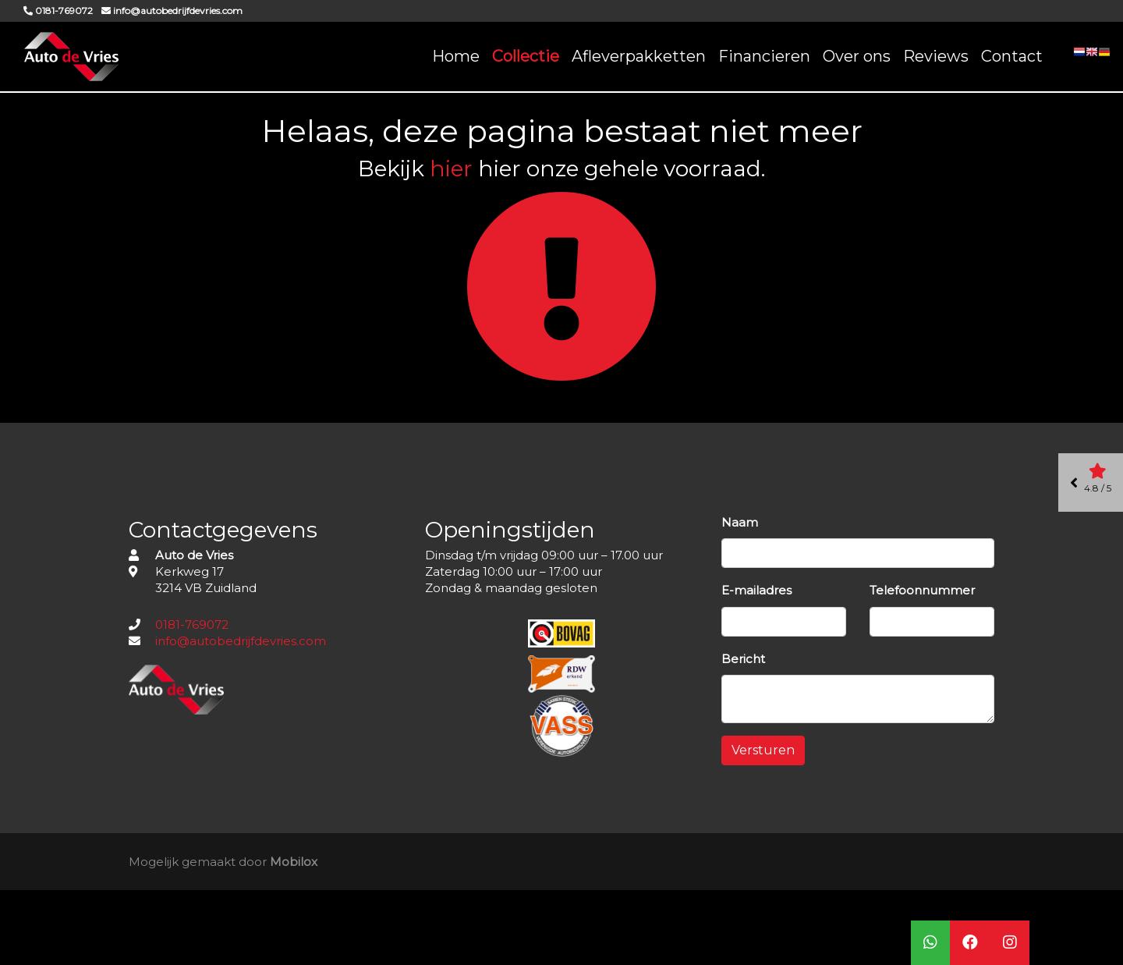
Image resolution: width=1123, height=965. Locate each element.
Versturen (763, 750)
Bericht (743, 658)
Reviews (936, 56)
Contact (1012, 56)
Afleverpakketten (639, 56)
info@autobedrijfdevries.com (240, 640)
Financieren (764, 56)
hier (451, 168)
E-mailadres (756, 590)
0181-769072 (191, 624)
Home (456, 56)
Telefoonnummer (922, 590)
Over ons (857, 56)
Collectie (525, 56)
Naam (739, 522)
